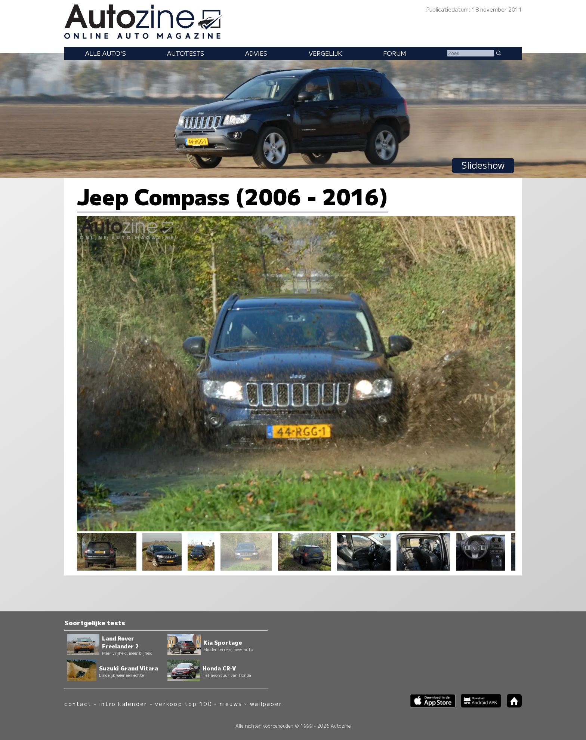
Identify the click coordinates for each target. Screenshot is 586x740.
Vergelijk (325, 53)
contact (78, 703)
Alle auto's (105, 53)
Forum (394, 53)
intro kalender (123, 703)
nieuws (231, 703)
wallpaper (266, 703)
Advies (256, 53)
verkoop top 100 (183, 703)
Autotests (185, 53)
